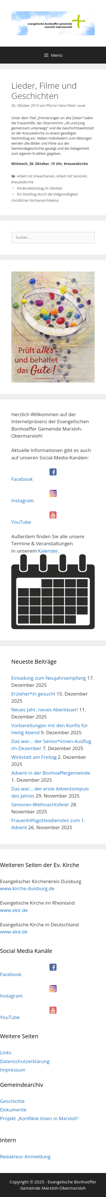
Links (6, 1052)
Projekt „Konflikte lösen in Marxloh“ (39, 1118)
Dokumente (13, 1109)
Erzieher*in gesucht (33, 693)
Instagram (22, 500)
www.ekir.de (14, 910)
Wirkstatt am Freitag (34, 757)
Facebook (22, 479)
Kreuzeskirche (22, 182)
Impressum (12, 1069)
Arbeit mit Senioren (72, 176)
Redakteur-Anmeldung (25, 1156)
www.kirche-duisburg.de (27, 888)
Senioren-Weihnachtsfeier (40, 804)
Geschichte (12, 1101)
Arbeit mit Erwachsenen (36, 176)
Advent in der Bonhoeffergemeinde (50, 773)
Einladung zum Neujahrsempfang (48, 678)
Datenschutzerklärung (24, 1061)
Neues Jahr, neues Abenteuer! (44, 709)
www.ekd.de (13, 931)
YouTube (21, 522)
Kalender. (53, 588)
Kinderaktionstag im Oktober (39, 188)
